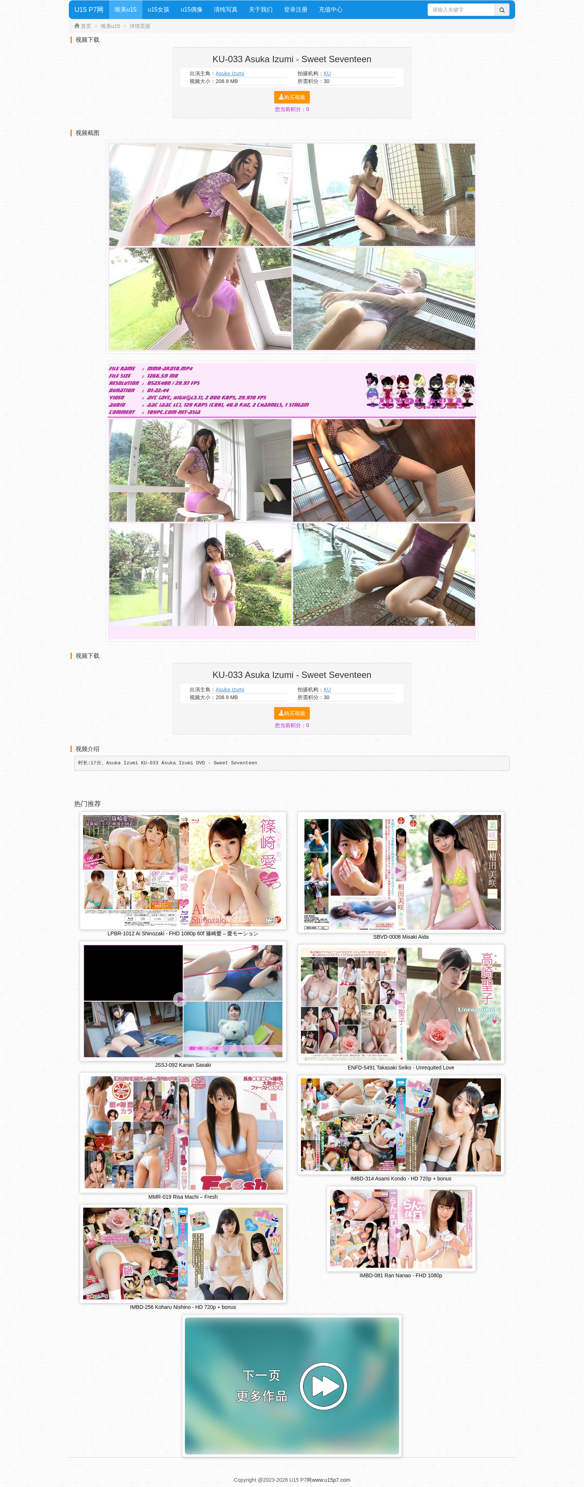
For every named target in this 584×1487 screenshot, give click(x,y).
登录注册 (296, 9)
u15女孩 (159, 9)
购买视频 (292, 97)
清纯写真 (226, 9)
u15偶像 (192, 9)
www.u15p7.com (331, 1481)
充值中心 (331, 9)
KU (327, 73)
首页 (86, 26)
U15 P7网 (89, 9)
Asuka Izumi (230, 73)
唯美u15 (126, 9)
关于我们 (261, 9)
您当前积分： (292, 109)
